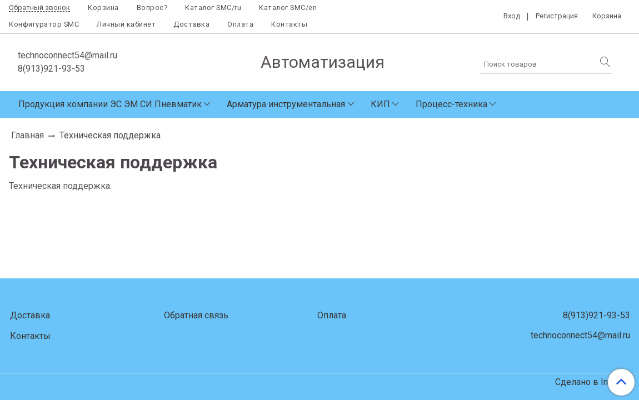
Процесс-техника (451, 104)
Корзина (103, 7)
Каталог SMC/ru (213, 7)
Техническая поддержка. (60, 186)
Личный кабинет (126, 24)
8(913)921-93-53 (51, 68)
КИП (380, 104)
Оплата (240, 24)
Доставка (191, 24)
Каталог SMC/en (288, 7)
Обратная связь (196, 315)
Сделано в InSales (592, 382)
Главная (27, 135)
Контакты (289, 24)
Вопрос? (152, 7)
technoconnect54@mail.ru (67, 55)
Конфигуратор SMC (44, 24)
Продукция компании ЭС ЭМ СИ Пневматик (110, 104)
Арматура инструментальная (286, 104)
